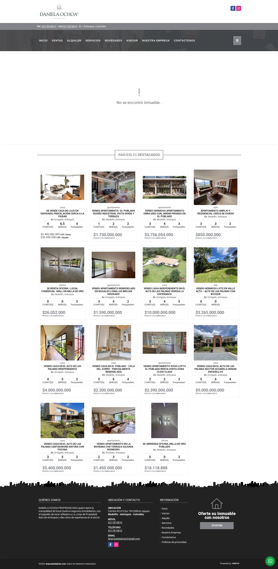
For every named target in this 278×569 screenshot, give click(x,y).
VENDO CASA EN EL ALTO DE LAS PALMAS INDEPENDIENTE (62, 367)
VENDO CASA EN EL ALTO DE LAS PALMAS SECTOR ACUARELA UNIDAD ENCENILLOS (215, 369)
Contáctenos (184, 40)
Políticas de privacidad (174, 542)
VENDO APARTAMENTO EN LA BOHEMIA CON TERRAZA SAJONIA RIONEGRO (113, 446)
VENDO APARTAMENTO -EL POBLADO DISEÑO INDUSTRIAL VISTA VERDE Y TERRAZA (113, 213)
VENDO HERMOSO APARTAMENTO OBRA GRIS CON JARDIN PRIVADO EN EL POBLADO (164, 213)
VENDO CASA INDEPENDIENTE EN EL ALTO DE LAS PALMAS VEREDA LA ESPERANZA (164, 291)
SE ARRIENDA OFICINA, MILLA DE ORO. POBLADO (164, 445)
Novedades (113, 40)
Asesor (132, 40)
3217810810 (49, 26)
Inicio (43, 40)
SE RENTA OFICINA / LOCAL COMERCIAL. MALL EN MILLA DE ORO (62, 290)
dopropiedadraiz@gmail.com (124, 538)
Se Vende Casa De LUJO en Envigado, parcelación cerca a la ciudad (62, 213)
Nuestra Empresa (156, 40)
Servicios (93, 40)
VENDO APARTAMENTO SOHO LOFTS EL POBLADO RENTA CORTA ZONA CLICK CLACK (164, 369)
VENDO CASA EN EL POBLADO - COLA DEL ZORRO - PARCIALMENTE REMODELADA (113, 369)
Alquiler (74, 40)
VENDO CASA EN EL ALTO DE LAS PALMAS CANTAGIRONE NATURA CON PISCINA (62, 446)
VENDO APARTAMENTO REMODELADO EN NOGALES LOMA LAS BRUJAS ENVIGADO (113, 291)
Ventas (57, 40)
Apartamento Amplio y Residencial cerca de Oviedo (215, 212)
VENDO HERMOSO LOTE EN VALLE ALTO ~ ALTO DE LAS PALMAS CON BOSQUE (215, 291)
